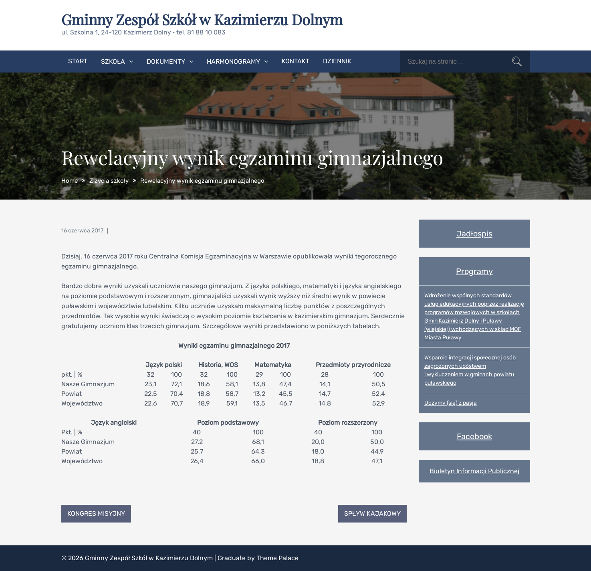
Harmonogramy (233, 61)
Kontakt (295, 61)
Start (77, 61)
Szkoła (113, 61)
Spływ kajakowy (372, 513)
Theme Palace (277, 558)
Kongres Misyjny (96, 513)
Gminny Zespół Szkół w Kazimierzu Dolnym (202, 19)
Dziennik (337, 61)
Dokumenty (166, 61)
